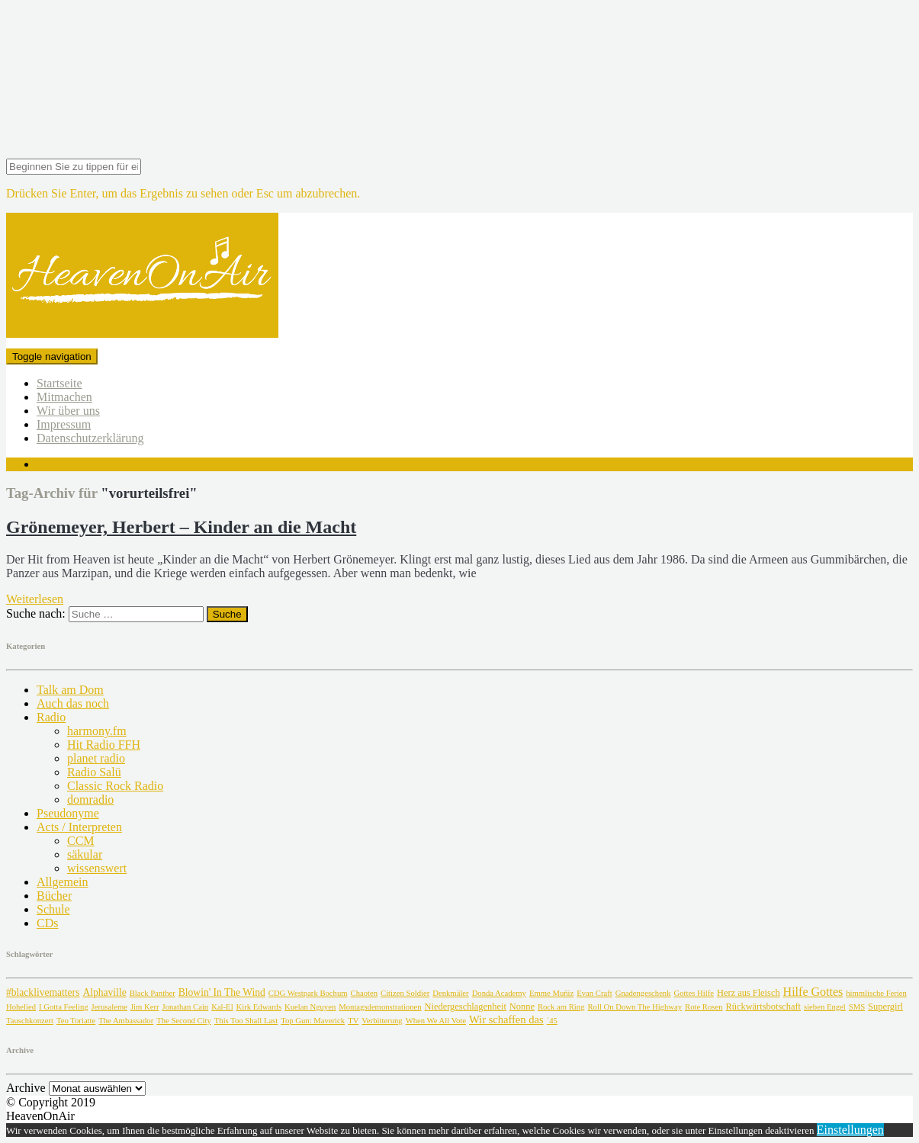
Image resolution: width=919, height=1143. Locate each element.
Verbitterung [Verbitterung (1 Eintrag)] (381, 1020)
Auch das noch (73, 703)
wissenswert (97, 868)
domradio (90, 799)
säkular (84, 854)
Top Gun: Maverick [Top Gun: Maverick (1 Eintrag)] (313, 1020)
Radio (51, 717)
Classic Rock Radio (115, 785)
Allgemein (62, 881)
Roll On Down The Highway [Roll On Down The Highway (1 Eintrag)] (635, 1007)
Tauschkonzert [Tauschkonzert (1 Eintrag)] (29, 1020)
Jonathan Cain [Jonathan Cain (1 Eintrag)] (185, 1007)
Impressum (64, 424)
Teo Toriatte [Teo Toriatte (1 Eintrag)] (75, 1020)
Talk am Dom (70, 689)
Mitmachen (64, 396)
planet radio (96, 758)
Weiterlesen (34, 598)
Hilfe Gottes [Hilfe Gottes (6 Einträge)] (813, 991)
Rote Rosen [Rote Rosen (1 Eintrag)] (703, 1007)
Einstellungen (850, 1129)
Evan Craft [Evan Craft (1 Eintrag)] (594, 993)
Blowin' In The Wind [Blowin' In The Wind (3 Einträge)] (221, 992)
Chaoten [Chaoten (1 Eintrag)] (364, 993)
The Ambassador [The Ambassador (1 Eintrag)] (125, 1020)
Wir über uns (68, 410)
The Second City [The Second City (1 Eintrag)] (183, 1020)
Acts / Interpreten (79, 826)
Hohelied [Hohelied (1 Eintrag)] (21, 1007)
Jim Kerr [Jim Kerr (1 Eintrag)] (144, 1007)
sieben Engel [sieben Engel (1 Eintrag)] (825, 1007)
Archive (26, 1087)
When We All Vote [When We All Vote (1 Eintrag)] (436, 1020)
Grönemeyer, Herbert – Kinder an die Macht (181, 527)
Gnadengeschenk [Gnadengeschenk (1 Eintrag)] (643, 993)
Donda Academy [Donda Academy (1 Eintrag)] (499, 993)
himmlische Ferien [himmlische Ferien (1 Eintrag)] (876, 993)
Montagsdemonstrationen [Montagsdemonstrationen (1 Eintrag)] (380, 1007)
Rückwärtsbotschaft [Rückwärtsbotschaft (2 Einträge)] (763, 1006)
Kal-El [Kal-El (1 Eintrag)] (222, 1007)
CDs (47, 923)
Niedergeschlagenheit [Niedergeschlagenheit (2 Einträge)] (465, 1006)
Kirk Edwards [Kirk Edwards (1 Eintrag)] (258, 1007)
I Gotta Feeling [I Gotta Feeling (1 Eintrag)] (63, 1007)
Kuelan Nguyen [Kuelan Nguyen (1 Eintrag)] (310, 1007)
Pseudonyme (68, 813)
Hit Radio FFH (103, 744)
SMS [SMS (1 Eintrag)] (857, 1007)
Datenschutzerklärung (90, 438)
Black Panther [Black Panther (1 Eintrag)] (152, 993)
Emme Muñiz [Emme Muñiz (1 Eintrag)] (551, 993)
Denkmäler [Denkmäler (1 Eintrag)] (450, 993)
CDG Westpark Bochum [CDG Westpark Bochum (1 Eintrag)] (308, 993)
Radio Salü (94, 772)
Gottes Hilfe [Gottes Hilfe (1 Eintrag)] (694, 993)
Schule (53, 909)
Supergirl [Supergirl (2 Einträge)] (885, 1006)
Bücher (54, 895)
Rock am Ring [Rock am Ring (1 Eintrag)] (561, 1007)
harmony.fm (97, 730)
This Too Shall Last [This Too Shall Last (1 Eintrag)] (246, 1020)
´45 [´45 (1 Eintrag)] (552, 1020)
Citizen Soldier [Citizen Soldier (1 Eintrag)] (405, 993)
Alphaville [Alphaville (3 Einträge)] (104, 992)
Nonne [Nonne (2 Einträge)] (522, 1006)
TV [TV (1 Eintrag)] (353, 1020)
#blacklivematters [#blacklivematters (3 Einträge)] (42, 992)
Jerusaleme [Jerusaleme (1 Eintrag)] (109, 1007)
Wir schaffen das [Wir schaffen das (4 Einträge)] (506, 1019)
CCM (81, 840)
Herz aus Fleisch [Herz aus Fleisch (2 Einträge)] (748, 992)
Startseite (59, 383)
